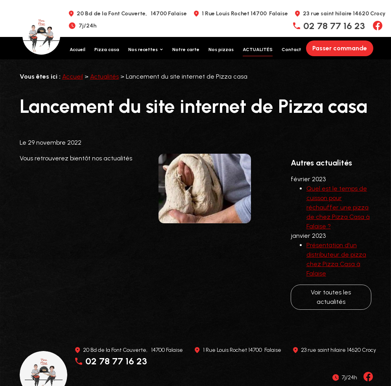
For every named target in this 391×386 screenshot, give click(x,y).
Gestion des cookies (267, 363)
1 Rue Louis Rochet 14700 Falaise (245, 13)
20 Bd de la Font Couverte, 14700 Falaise (132, 13)
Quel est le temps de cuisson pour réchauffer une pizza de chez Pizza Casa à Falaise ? (338, 187)
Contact (291, 49)
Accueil (77, 49)
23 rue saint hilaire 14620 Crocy (344, 13)
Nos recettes (143, 49)
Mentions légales (101, 363)
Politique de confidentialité (163, 363)
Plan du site (220, 363)
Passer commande (339, 48)
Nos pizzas (221, 49)
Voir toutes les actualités (331, 277)
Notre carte (185, 49)
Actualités (258, 49)
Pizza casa (106, 49)
